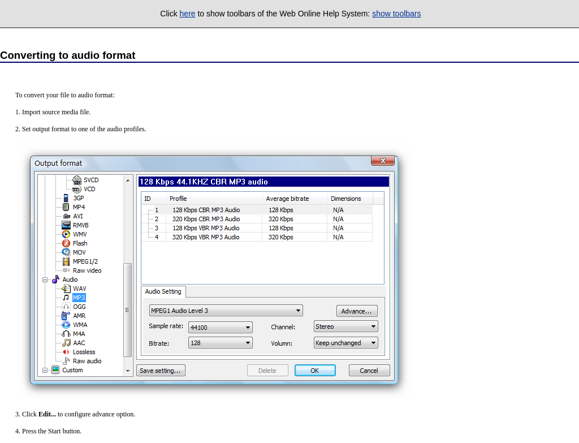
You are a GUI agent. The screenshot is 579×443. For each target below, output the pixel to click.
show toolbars (396, 13)
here (188, 13)
